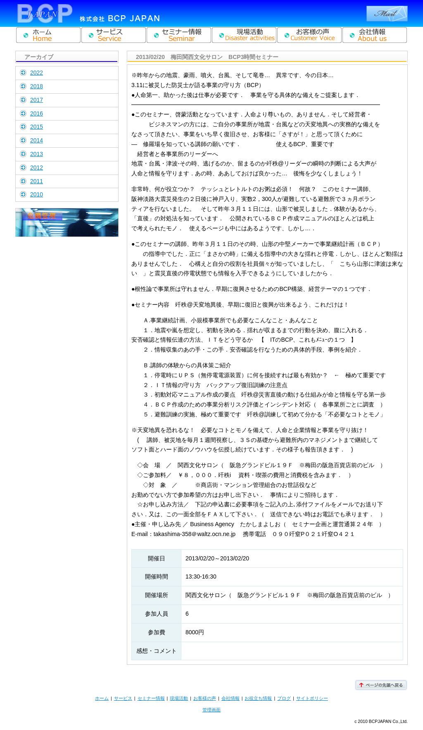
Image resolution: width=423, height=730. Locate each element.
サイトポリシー (312, 698)
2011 (36, 181)
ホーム (102, 698)
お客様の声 (204, 698)
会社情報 (230, 698)
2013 (36, 154)
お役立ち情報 (258, 698)
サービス (123, 698)
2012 (36, 167)
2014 (36, 140)
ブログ (284, 698)
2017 (36, 100)
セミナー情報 (151, 698)
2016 (36, 113)
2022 (36, 72)
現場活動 (179, 698)
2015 (36, 126)
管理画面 (211, 709)
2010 (36, 194)
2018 (36, 86)
